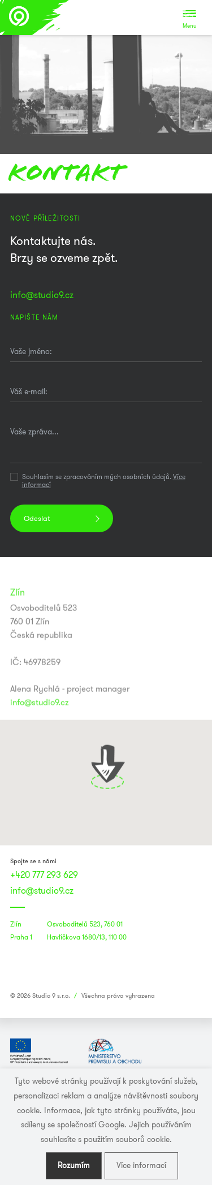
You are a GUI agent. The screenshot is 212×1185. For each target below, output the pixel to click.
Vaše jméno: (31, 351)
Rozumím (74, 1165)
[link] (106, 970)
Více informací (141, 1165)
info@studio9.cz (41, 294)
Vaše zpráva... (34, 431)
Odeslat (37, 518)
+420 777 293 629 (44, 875)
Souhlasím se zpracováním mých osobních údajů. (103, 481)
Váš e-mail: (28, 391)
